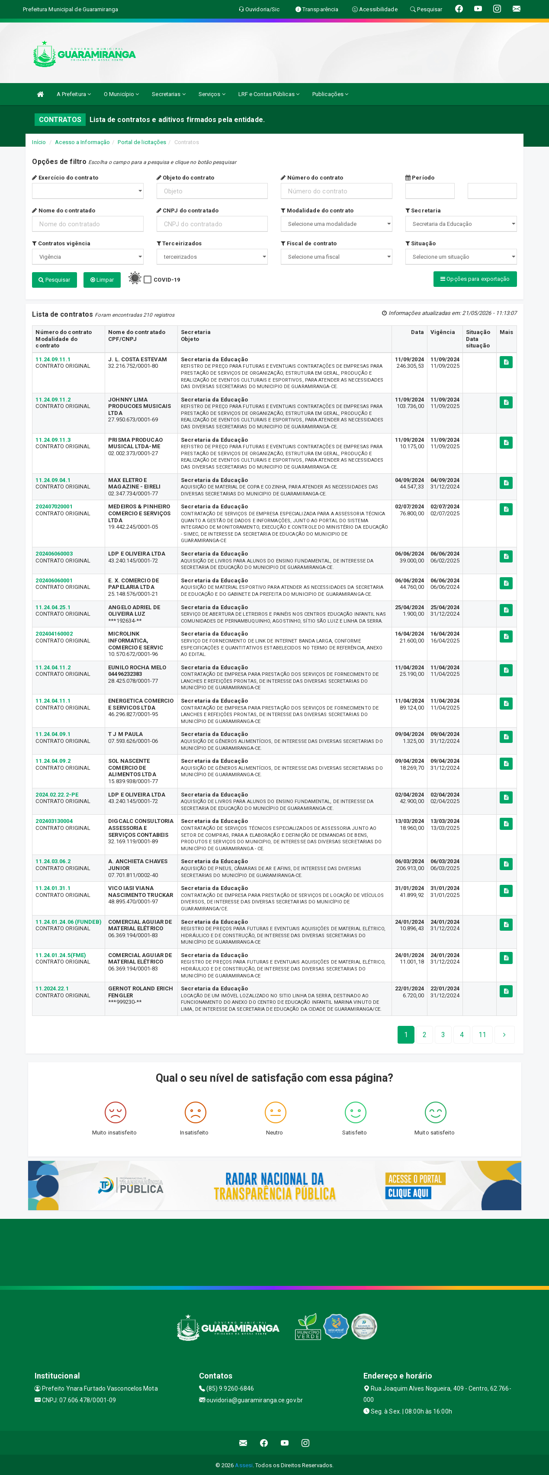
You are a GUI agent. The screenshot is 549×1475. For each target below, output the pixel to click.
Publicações (330, 94)
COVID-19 (167, 279)
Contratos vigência (61, 243)
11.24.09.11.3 (52, 438)
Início (39, 142)
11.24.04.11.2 (52, 665)
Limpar (102, 279)
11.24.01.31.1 (52, 887)
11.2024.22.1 (51, 987)
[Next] (482, 1033)
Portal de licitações (142, 142)
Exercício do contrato (65, 177)
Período (419, 177)
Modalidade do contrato (317, 210)
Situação (420, 243)
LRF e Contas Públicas (268, 94)
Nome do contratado (63, 210)
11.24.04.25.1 (52, 605)
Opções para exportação (475, 279)
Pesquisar (54, 279)
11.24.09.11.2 (52, 398)
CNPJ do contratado (187, 210)
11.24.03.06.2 (52, 860)
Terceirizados (179, 243)
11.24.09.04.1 (52, 478)
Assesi (244, 1464)
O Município (121, 94)
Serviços (212, 94)
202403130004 (53, 819)
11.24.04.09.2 (52, 759)
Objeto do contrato (185, 177)
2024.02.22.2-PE (56, 793)
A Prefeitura (74, 94)
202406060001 (53, 578)
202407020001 (53, 505)
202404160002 (53, 632)
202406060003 (53, 552)
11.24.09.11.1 (52, 357)
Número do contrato (312, 177)
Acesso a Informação (82, 142)
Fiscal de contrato (309, 243)
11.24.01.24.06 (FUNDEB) (68, 920)
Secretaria (423, 210)
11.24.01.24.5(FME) (60, 953)
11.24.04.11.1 (52, 699)
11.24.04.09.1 (52, 732)
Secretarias (168, 94)
